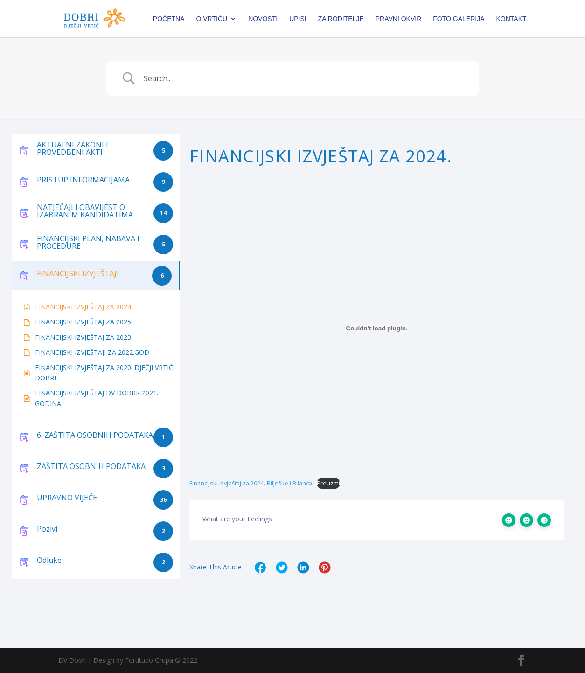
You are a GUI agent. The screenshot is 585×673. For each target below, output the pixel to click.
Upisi (297, 18)
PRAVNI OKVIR (399, 18)
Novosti (263, 18)
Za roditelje (341, 18)
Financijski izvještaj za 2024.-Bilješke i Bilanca (250, 483)
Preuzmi (328, 483)
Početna (169, 18)
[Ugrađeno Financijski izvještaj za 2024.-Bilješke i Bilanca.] (376, 328)
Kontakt (511, 18)
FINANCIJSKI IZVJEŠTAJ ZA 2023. (83, 337)
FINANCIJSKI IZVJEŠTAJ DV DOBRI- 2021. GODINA (96, 397)
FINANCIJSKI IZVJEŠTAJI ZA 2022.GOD (92, 352)
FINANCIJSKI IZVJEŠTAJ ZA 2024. (83, 306)
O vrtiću (211, 18)
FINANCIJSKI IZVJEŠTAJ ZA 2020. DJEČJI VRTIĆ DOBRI (104, 372)
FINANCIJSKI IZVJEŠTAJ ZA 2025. (83, 321)
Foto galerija (458, 18)
